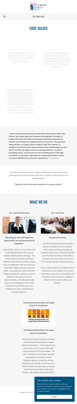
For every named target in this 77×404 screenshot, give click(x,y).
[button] (4, 17)
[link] (38, 6)
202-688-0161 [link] (38, 16)
